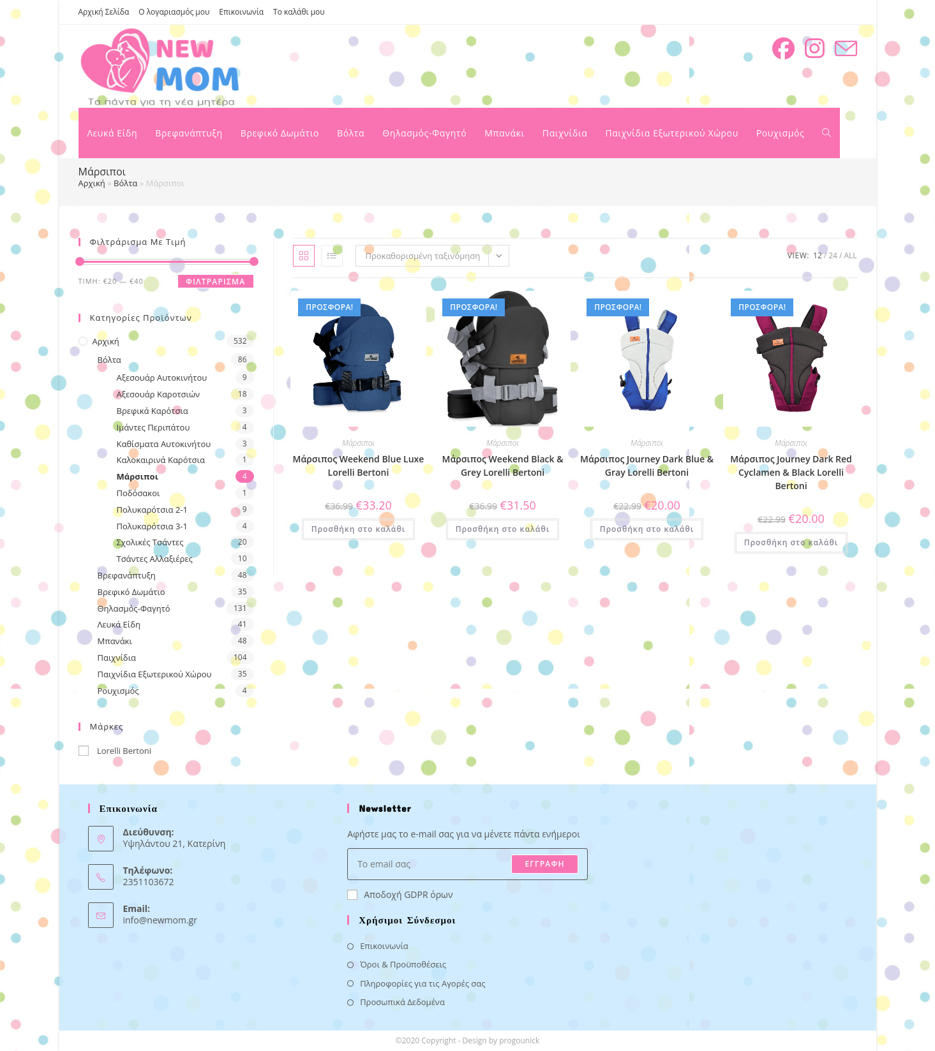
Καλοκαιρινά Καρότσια (161, 460)
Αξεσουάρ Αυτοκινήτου (162, 377)
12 (817, 255)
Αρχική (92, 183)
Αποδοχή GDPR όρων (400, 894)
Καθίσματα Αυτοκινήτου (164, 444)
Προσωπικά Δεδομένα (402, 1002)
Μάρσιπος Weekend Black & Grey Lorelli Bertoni (502, 465)
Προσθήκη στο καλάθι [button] (358, 529)
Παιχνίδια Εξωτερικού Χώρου (155, 674)
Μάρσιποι (137, 476)
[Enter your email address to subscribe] (467, 864)
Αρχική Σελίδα (104, 11)
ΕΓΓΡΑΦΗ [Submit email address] (544, 863)
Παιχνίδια (117, 657)
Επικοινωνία (241, 11)
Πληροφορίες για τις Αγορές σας (422, 983)
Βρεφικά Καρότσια (152, 410)
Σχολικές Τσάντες (150, 542)
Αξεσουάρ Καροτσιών (158, 394)
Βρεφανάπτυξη (127, 575)
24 (832, 255)
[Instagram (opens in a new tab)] (815, 48)
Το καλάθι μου (299, 11)
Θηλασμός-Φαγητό (134, 608)
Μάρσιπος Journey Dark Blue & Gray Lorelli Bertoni (647, 465)
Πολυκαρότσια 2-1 (152, 509)
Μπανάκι (115, 641)
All (850, 255)
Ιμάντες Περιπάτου (153, 427)
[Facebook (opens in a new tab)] (783, 48)
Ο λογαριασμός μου (173, 11)
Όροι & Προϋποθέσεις (403, 964)
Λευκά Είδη (119, 624)
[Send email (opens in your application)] (846, 49)
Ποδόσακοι (138, 493)
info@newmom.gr (160, 920)
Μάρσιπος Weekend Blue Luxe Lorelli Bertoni (358, 465)
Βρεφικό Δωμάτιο (131, 592)
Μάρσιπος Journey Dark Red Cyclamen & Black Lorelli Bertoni (791, 472)
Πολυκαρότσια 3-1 (152, 526)
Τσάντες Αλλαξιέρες (155, 558)
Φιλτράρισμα (215, 281)
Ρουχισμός (118, 690)
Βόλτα (125, 183)
